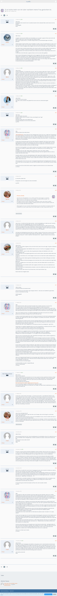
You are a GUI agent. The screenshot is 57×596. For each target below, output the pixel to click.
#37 (55, 449)
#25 (55, 112)
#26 (55, 129)
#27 (55, 176)
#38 (55, 468)
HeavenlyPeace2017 (7, 584)
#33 (55, 372)
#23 (55, 68)
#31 (55, 285)
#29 (55, 221)
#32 (55, 302)
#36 (55, 431)
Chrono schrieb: (20, 195)
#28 (55, 190)
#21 (55, 19)
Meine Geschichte (19, 213)
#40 (55, 540)
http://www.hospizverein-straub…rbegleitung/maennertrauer (26, 382)
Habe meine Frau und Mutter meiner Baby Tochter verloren (15, 583)
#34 (55, 393)
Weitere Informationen (48, 594)
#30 (55, 243)
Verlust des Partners (7, 585)
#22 (55, 33)
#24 (55, 95)
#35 (55, 411)
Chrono (7, 11)
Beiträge (3, 44)
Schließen (54, 594)
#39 (55, 491)
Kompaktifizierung (20, 134)
